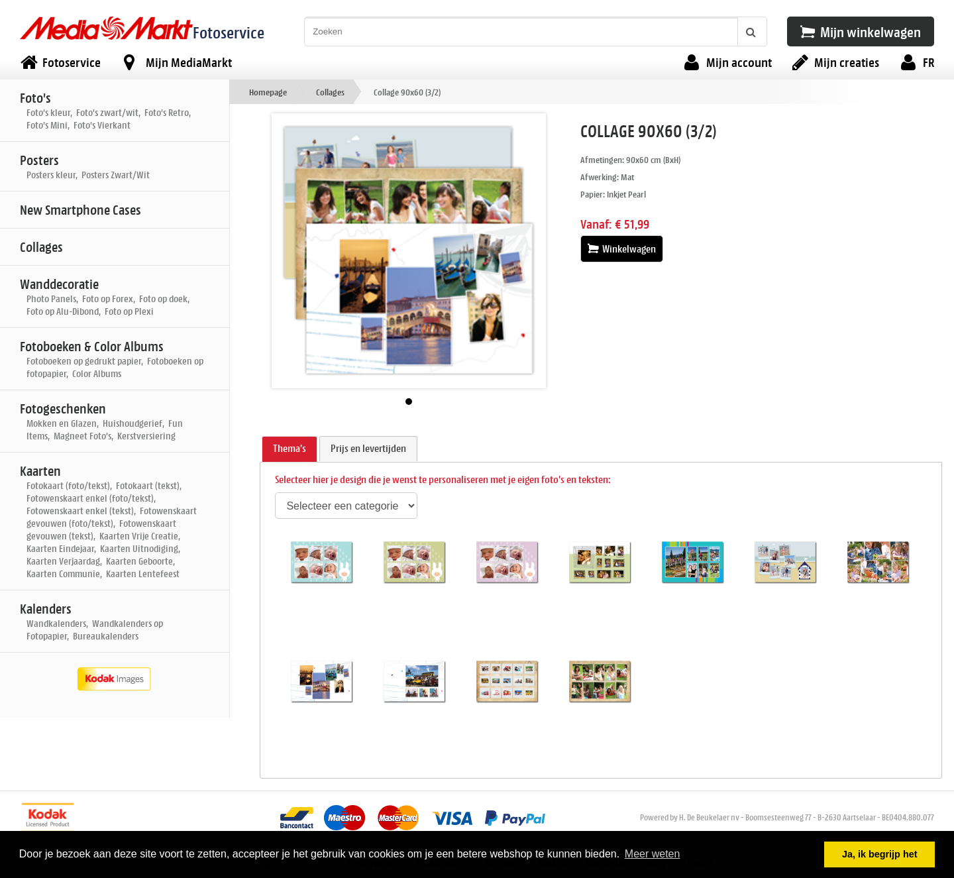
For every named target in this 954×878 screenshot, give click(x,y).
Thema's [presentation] (289, 448)
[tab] (289, 449)
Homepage (268, 91)
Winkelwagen (622, 249)
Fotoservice (228, 32)
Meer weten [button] (652, 853)
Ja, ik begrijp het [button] (880, 854)
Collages (330, 91)
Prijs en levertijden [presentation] (368, 448)
